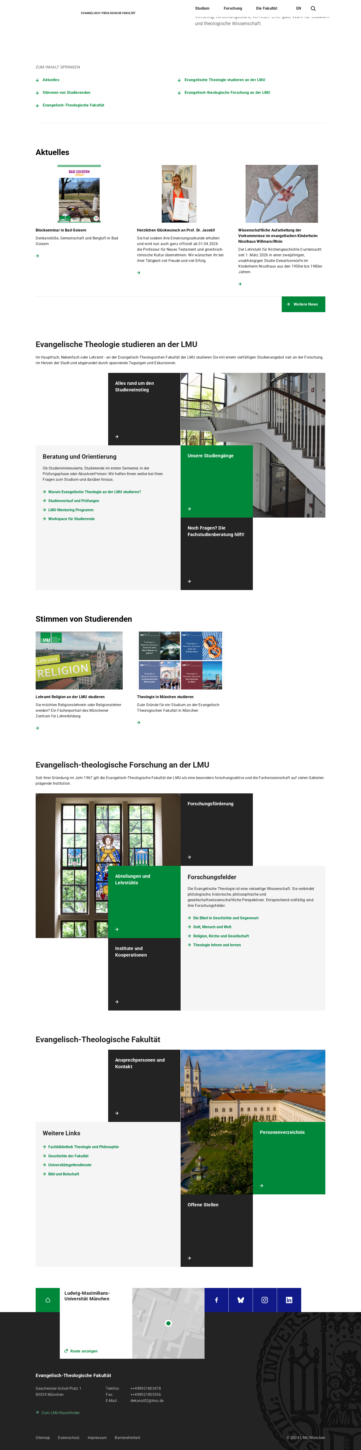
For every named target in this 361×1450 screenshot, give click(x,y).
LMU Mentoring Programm (71, 510)
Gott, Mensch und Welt (212, 927)
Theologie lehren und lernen (217, 945)
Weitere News (306, 304)
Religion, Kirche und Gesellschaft (221, 936)
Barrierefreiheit (127, 1437)
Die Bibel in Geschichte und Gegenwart (225, 918)
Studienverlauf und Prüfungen (73, 501)
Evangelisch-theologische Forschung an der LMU (227, 92)
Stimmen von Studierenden (66, 92)
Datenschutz (69, 1437)
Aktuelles (51, 80)
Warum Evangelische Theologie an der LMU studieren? (94, 492)
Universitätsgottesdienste (69, 1165)
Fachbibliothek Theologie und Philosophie (83, 1147)
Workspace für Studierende (71, 519)
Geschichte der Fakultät (68, 1156)
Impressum (97, 1437)
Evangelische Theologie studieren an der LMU (225, 80)
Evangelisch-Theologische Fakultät (73, 105)
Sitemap (43, 1437)
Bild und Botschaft (63, 1174)
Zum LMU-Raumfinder (61, 1413)
